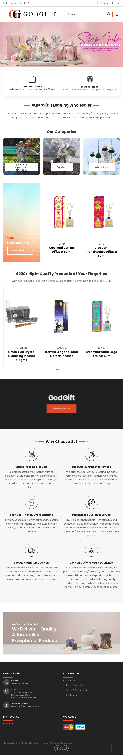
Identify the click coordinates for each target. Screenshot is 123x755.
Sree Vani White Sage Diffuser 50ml (101, 354)
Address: (16, 689)
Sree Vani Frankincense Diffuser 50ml (101, 252)
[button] (58, 58)
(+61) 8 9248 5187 (20, 683)
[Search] (109, 14)
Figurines (62, 167)
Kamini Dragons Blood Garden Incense (61, 354)
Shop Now (58, 409)
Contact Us (71, 695)
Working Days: (19, 703)
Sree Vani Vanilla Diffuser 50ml (61, 250)
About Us (70, 680)
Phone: (15, 680)
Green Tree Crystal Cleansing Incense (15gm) (21, 356)
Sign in (105, 3)
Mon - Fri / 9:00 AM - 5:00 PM (26, 706)
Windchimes (101, 167)
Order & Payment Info (77, 690)
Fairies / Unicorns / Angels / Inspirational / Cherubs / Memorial (21, 167)
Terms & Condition (75, 685)
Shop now (18, 250)
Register (116, 3)
